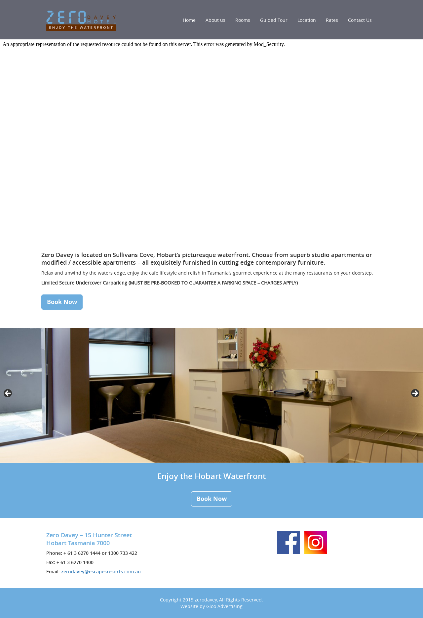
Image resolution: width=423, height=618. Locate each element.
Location (306, 20)
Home (189, 20)
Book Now (62, 302)
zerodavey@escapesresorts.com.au (101, 571)
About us (215, 20)
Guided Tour (274, 20)
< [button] (8, 394)
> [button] (415, 394)
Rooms (242, 20)
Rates (332, 20)
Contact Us (360, 20)
